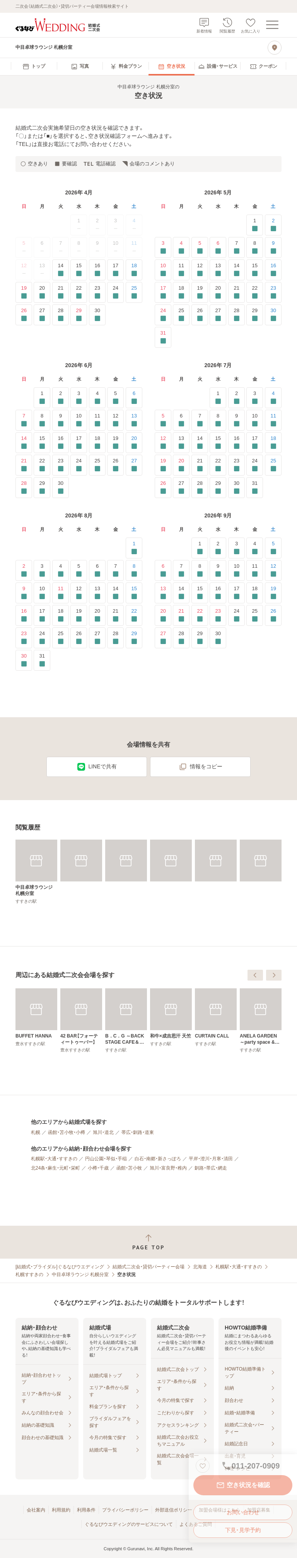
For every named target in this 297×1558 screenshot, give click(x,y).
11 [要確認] (181, 269)
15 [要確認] (79, 269)
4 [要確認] (181, 247)
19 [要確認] (24, 292)
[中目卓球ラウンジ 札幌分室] (36, 872)
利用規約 (61, 1510)
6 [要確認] (218, 247)
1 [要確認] (255, 224)
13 (42, 269)
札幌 (35, 1132)
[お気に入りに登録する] (203, 1466)
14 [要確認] (60, 269)
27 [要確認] (42, 314)
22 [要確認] (79, 292)
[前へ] (255, 975)
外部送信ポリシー (173, 1510)
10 (115, 247)
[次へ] (274, 975)
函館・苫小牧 (129, 1168)
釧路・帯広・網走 (211, 1168)
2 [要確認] (273, 224)
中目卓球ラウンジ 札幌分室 (80, 1274)
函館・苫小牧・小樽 (66, 1132)
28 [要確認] (60, 314)
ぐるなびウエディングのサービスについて (129, 1524)
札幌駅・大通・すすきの (54, 1158)
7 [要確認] (236, 247)
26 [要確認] (24, 314)
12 (24, 269)
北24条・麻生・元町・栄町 (55, 1168)
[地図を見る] (275, 48)
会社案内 (36, 1510)
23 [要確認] (97, 292)
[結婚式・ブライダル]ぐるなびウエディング (59, 1266)
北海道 (200, 1266)
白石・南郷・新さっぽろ (158, 1158)
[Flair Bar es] (81, 1017)
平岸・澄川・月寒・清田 (211, 1158)
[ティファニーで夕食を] (36, 1020)
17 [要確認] (115, 269)
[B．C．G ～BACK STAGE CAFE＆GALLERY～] (216, 1020)
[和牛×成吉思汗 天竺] (261, 1017)
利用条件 (86, 1510)
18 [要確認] (134, 269)
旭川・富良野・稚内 (168, 1168)
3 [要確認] (163, 247)
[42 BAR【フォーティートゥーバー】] (171, 1020)
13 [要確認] (218, 269)
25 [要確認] (134, 292)
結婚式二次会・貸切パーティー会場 (148, 1266)
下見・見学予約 (243, 1530)
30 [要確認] (97, 314)
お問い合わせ (243, 1512)
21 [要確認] (60, 292)
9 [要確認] (273, 247)
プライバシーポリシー (125, 1510)
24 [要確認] (115, 292)
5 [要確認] (200, 247)
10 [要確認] (163, 269)
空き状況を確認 (243, 1485)
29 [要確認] (79, 314)
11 (134, 247)
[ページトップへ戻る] (148, 1242)
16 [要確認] (97, 269)
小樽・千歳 (98, 1168)
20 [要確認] (42, 292)
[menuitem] (34, 66)
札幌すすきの (29, 1274)
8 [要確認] (255, 247)
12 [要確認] (200, 269)
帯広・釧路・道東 (137, 1132)
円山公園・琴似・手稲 (106, 1158)
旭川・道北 (103, 1132)
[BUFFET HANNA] (126, 1017)
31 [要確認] (163, 337)
